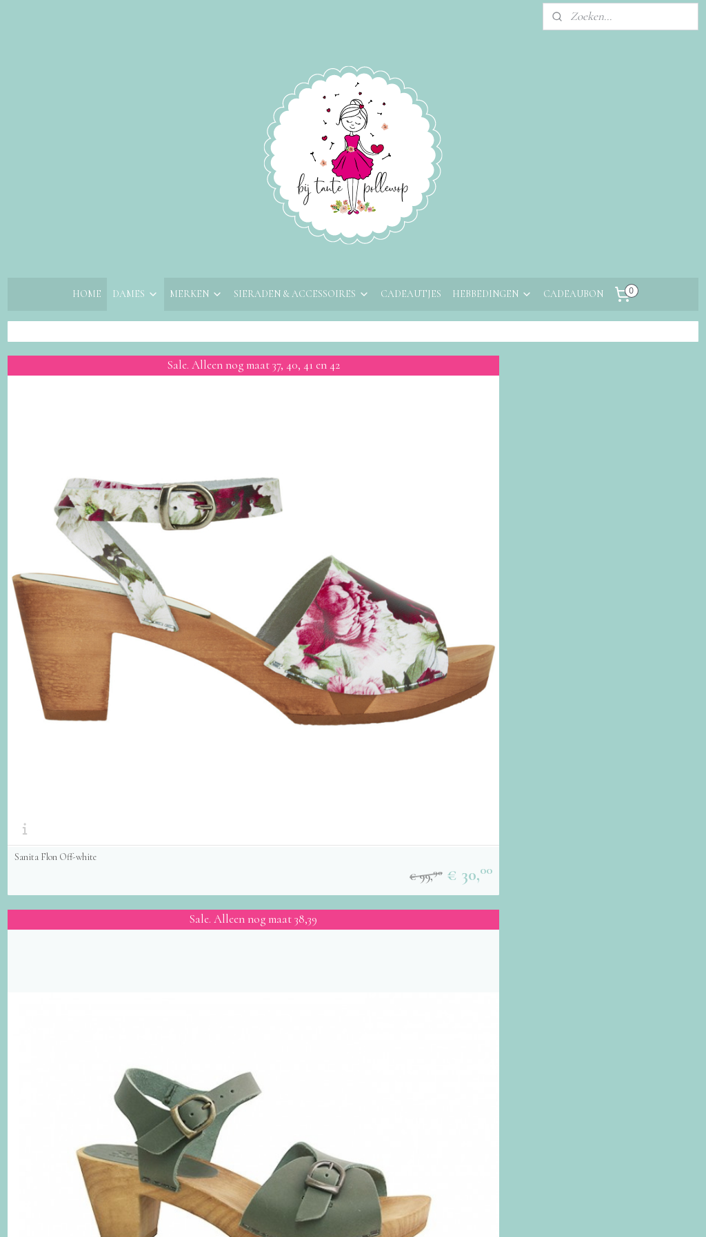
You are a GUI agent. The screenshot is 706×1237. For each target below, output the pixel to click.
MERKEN (196, 294)
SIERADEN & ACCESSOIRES (302, 294)
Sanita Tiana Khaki (286, 586)
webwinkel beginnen (383, 1062)
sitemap (320, 1062)
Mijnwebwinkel (478, 1062)
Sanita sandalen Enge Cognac (538, 586)
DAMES (135, 294)
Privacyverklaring (49, 821)
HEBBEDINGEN (492, 294)
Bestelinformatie (46, 765)
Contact (27, 746)
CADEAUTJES (411, 294)
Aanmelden (280, 783)
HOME (86, 294)
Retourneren (37, 784)
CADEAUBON (573, 294)
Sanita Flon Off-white (55, 586)
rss (343, 1062)
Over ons (29, 727)
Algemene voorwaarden (63, 802)
